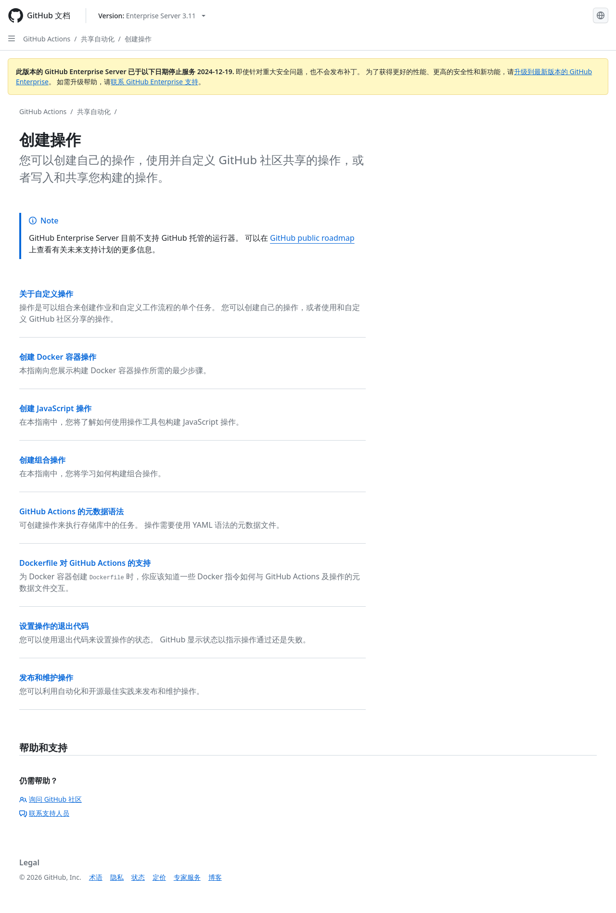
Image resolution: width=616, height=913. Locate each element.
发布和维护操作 (46, 677)
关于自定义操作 (46, 293)
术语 (96, 877)
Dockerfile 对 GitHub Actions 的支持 (85, 563)
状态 (138, 877)
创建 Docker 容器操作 (57, 357)
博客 (215, 877)
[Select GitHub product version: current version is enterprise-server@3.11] (152, 15)
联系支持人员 (44, 813)
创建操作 (138, 38)
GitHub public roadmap (312, 238)
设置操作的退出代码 (54, 626)
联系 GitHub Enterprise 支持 (154, 81)
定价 (159, 877)
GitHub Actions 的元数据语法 (71, 511)
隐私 (117, 877)
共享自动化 (98, 38)
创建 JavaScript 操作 (55, 408)
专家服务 (187, 877)
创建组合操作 (42, 460)
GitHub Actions (46, 38)
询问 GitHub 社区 (50, 799)
